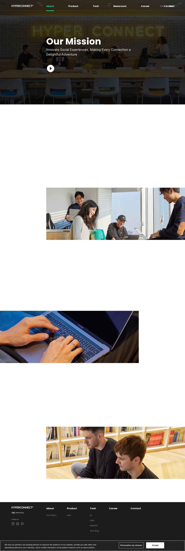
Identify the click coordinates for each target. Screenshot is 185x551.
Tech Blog (94, 531)
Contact (169, 6)
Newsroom (119, 6)
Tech (96, 6)
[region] (92, 545)
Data (92, 520)
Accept (155, 545)
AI (91, 515)
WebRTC (94, 525)
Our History (51, 515)
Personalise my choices (131, 545)
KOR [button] (162, 6)
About (50, 6)
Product (73, 6)
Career (145, 6)
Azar (69, 515)
